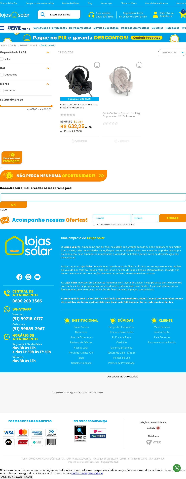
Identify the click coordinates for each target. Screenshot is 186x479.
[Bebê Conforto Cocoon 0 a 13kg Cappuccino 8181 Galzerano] (122, 104)
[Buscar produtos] (43, 14)
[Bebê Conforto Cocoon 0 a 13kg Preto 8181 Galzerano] (79, 104)
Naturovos (181, 3)
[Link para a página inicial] (3, 45)
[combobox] (59, 14)
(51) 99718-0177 (27, 319)
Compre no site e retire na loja (40, 3)
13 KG (7, 59)
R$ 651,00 (32, 109)
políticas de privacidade (87, 473)
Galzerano (10, 90)
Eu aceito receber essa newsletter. (116, 224)
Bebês (13, 45)
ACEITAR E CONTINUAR (16, 476)
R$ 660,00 (45, 109)
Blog (90, 3)
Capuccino (11, 74)
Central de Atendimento (156, 3)
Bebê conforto (48, 45)
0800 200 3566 (27, 301)
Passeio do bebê (28, 45)
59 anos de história (8, 3)
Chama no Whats (128, 3)
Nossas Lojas (106, 3)
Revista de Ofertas (70, 3)
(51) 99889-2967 (28, 329)
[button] (26, 52)
